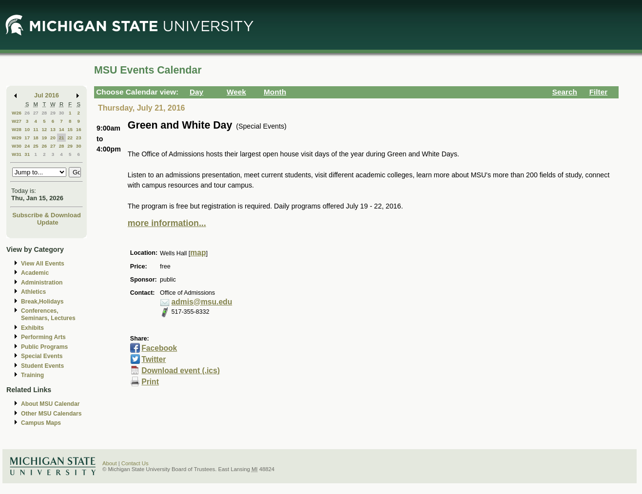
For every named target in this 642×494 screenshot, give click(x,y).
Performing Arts (43, 337)
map (198, 252)
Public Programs (44, 346)
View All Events (42, 263)
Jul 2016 (46, 95)
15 (70, 129)
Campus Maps (41, 422)
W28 (16, 129)
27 (36, 112)
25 (36, 146)
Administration (41, 282)
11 (36, 129)
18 (36, 137)
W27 (16, 121)
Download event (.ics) (180, 370)
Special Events (41, 356)
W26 (16, 112)
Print (150, 382)
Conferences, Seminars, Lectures (48, 314)
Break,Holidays (42, 301)
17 (27, 137)
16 (78, 129)
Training (32, 375)
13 (53, 129)
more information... (167, 223)
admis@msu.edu (202, 302)
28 (44, 112)
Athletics (33, 291)
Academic (35, 272)
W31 (16, 154)
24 (27, 146)
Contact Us (135, 463)
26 (27, 112)
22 (70, 137)
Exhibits (32, 327)
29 (53, 112)
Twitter (153, 359)
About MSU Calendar (50, 403)
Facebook (159, 348)
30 (61, 112)
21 (61, 137)
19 (44, 137)
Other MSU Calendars (51, 413)
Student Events (42, 365)
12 (44, 129)
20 (53, 137)
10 (27, 129)
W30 (16, 146)
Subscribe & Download (46, 215)
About (109, 463)
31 (27, 154)
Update (47, 222)
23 (78, 137)
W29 (16, 137)
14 (61, 129)
